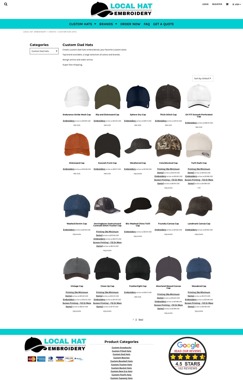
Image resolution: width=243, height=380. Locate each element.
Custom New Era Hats (121, 371)
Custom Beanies (121, 357)
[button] (5, 4)
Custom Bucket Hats (121, 368)
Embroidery (69, 121)
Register (217, 4)
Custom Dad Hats (121, 354)
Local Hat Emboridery (35, 32)
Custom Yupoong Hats (121, 378)
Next (141, 319)
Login (205, 4)
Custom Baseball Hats (121, 361)
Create (52, 32)
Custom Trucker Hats (121, 364)
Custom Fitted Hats (121, 351)
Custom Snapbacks (121, 347)
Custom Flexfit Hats (121, 374)
